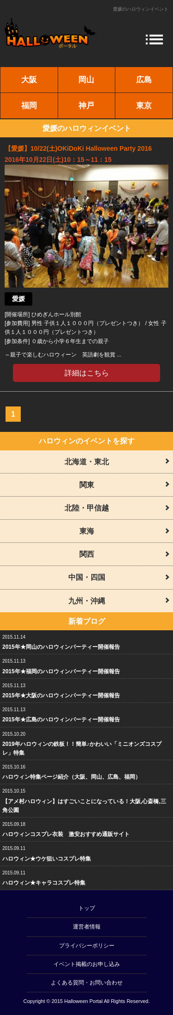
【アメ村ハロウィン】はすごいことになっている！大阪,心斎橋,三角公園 (84, 805)
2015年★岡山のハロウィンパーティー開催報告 (61, 647)
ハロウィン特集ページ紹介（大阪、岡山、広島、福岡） (71, 777)
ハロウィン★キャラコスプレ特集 (43, 883)
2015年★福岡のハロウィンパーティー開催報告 (61, 671)
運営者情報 (87, 926)
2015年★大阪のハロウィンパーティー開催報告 (61, 695)
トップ (86, 908)
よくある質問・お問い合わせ (87, 982)
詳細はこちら (87, 373)
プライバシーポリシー (86, 945)
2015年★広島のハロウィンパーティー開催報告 (61, 719)
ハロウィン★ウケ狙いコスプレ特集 (46, 858)
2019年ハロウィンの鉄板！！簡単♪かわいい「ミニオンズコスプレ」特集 (81, 748)
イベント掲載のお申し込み (87, 964)
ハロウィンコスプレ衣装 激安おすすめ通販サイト (66, 834)
